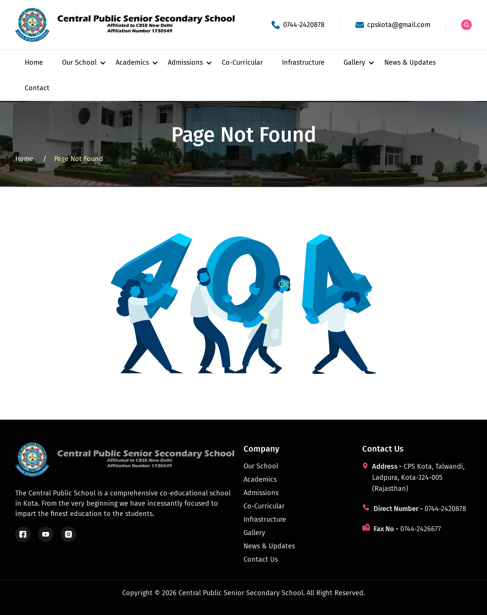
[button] (79, 62)
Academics (260, 479)
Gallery (254, 533)
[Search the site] (466, 24)
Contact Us (261, 559)
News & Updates (410, 62)
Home (34, 62)
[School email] (392, 25)
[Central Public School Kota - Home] (129, 25)
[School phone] (298, 25)
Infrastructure (303, 62)
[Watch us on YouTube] (45, 534)
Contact (37, 88)
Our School (261, 466)
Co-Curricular (242, 62)
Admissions (261, 493)
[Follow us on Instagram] (68, 534)
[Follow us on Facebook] (22, 534)
